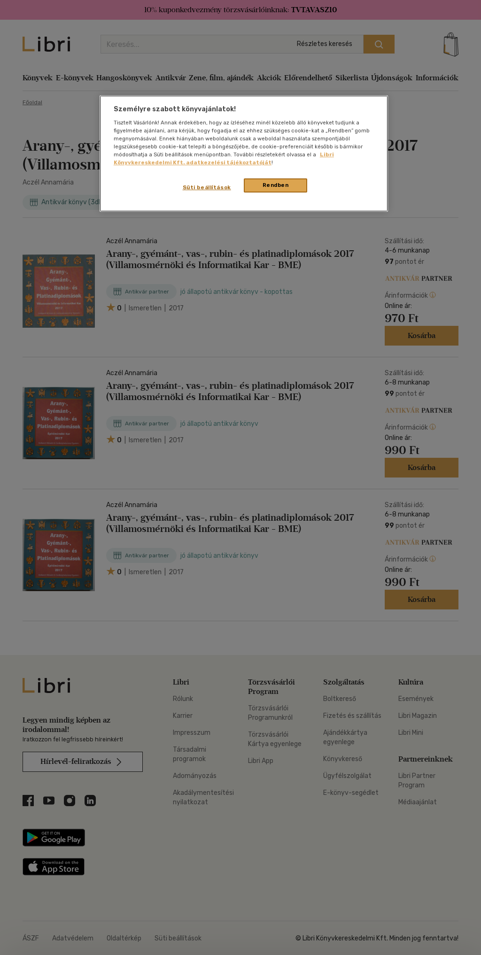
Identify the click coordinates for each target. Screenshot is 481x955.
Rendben (276, 185)
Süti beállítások (207, 187)
